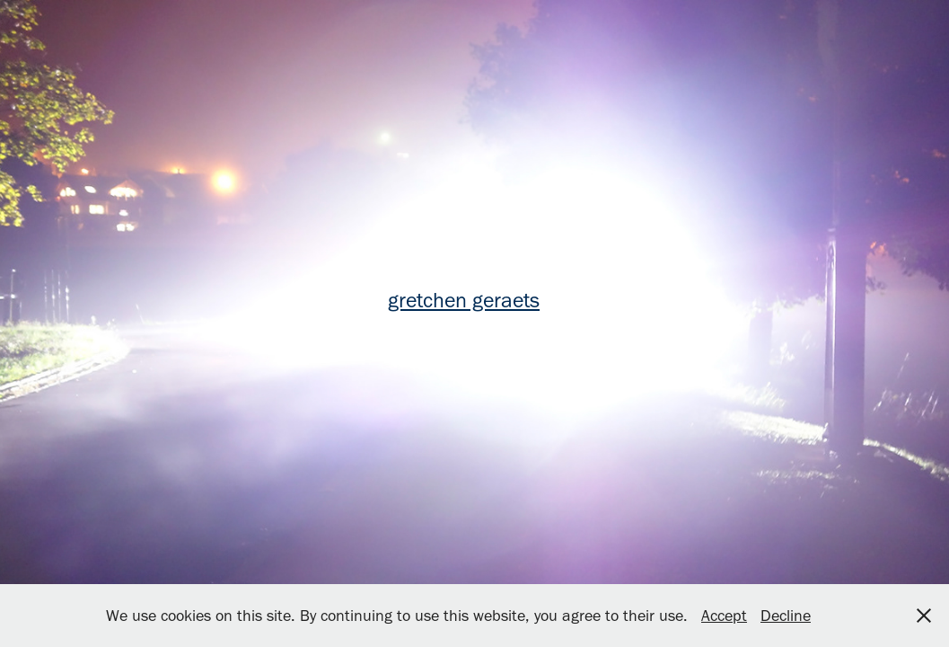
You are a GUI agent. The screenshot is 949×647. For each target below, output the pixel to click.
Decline (785, 615)
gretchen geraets (464, 300)
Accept (724, 615)
